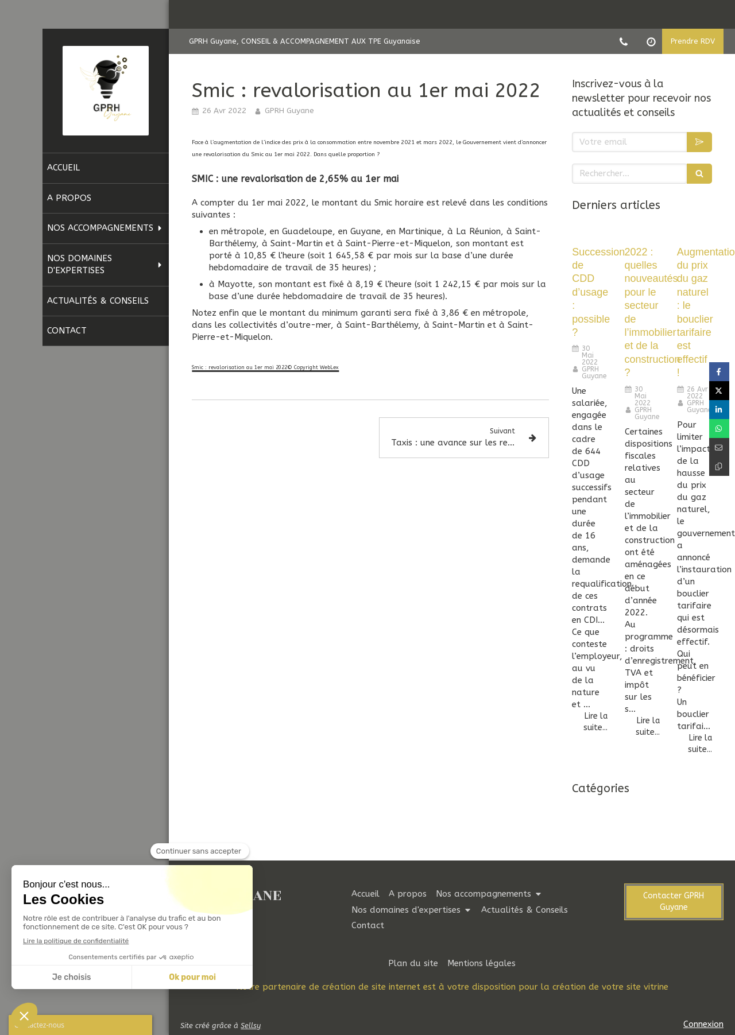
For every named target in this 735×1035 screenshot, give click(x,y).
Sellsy (251, 1025)
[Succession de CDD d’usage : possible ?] (589, 232)
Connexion (703, 1024)
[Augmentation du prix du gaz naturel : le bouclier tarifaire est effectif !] (694, 232)
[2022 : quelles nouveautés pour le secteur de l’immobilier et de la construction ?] (642, 232)
